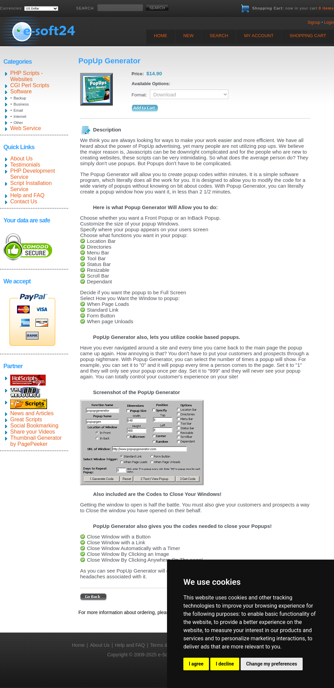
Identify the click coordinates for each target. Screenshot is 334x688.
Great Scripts (26, 419)
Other (18, 123)
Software (21, 91)
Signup (313, 22)
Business (21, 104)
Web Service (25, 128)
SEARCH (85, 8)
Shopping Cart (308, 35)
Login (329, 22)
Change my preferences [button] (271, 664)
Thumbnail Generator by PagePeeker (36, 441)
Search (219, 35)
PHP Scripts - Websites (26, 76)
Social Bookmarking (34, 425)
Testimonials (25, 165)
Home (160, 35)
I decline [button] (225, 664)
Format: (139, 94)
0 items (326, 8)
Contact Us (23, 201)
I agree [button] (196, 664)
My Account (258, 35)
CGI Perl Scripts (29, 85)
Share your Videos (32, 432)
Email (18, 110)
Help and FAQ (27, 195)
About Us (21, 158)
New (188, 35)
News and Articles (32, 413)
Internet (20, 116)
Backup (20, 98)
